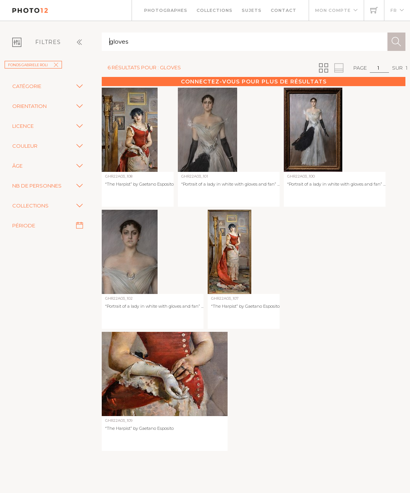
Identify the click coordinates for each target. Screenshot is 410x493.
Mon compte (333, 10)
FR (393, 10)
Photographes (165, 10)
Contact (283, 10)
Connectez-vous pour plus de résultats (254, 81)
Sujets (252, 10)
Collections (215, 10)
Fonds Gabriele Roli (33, 64)
